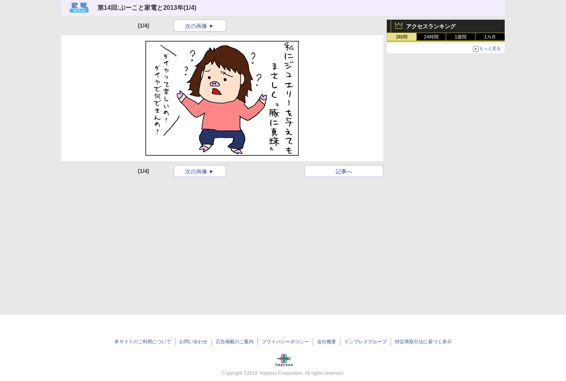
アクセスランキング (431, 26)
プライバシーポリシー (285, 341)
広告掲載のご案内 (235, 341)
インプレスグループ (365, 341)
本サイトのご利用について (142, 341)
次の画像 (196, 26)
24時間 (431, 37)
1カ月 (490, 37)
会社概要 (326, 341)
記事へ (344, 171)
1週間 (461, 37)
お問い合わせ (193, 341)
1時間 (402, 37)
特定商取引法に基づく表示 (423, 341)
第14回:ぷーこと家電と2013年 (140, 7)
